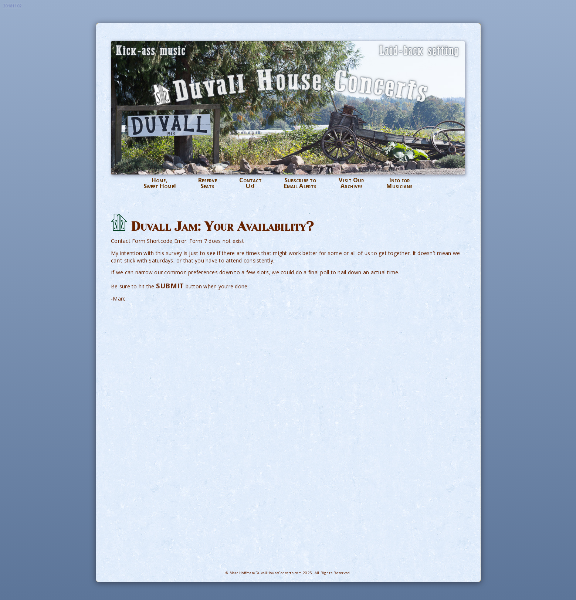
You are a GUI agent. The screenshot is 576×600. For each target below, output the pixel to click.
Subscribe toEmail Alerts (300, 183)
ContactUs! (250, 183)
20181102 (12, 6)
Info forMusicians (399, 183)
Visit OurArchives (351, 183)
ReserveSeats (207, 183)
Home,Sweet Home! (159, 183)
